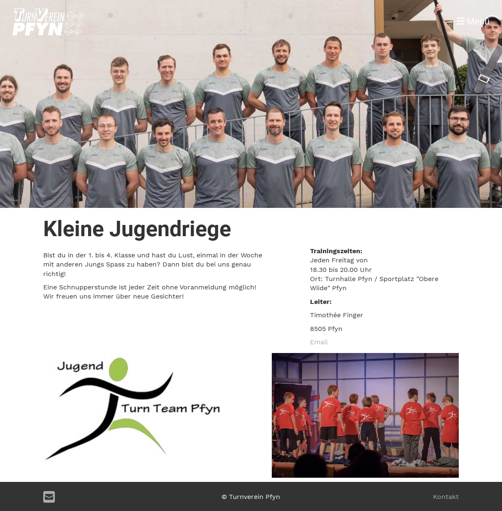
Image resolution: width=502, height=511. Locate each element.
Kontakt (446, 497)
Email (319, 342)
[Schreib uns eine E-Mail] (49, 497)
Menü (473, 21)
